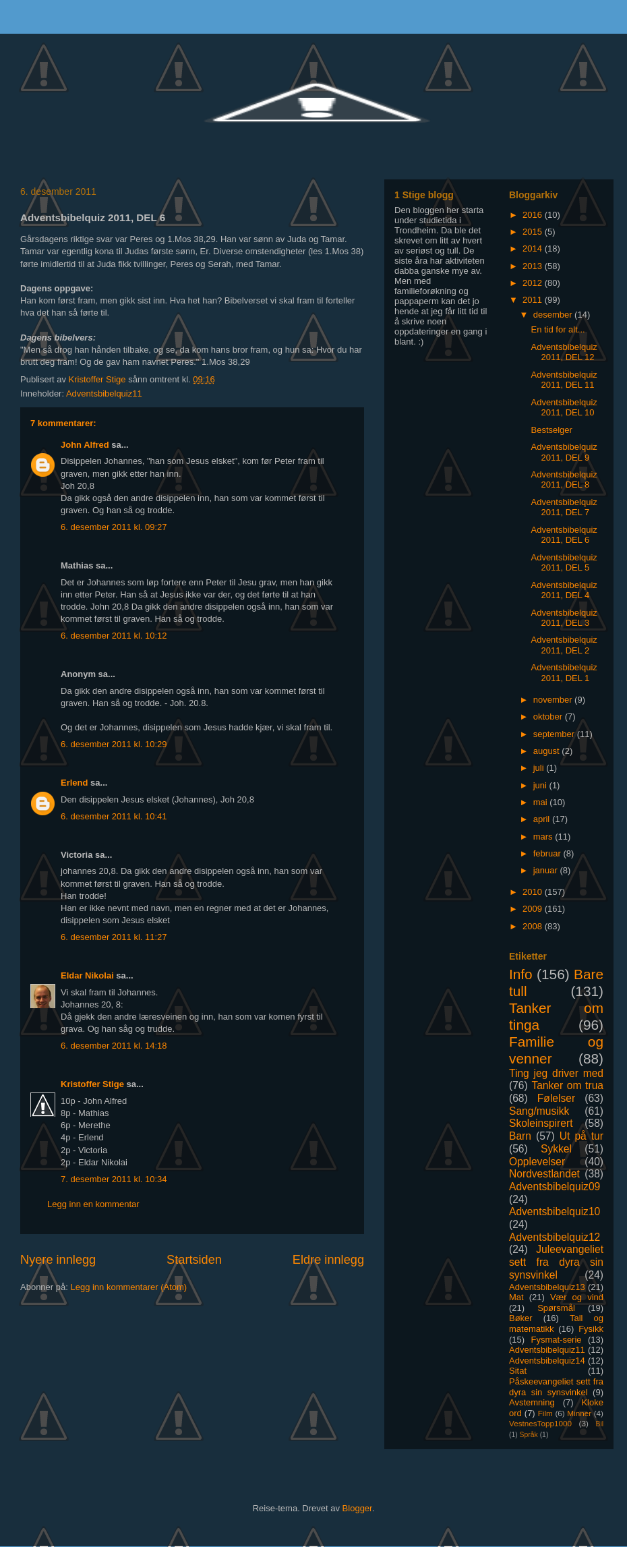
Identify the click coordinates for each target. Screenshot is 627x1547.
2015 (533, 232)
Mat (516, 1297)
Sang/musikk (539, 1111)
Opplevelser (537, 1161)
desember (553, 315)
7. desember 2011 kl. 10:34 (114, 1179)
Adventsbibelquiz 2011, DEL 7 (564, 507)
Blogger (357, 1508)
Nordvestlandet (544, 1173)
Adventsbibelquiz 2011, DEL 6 (564, 535)
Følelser (556, 1098)
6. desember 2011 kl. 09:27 (114, 527)
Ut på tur (581, 1136)
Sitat (518, 1371)
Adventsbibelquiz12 (554, 1237)
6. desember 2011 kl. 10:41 (114, 816)
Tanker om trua (567, 1085)
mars (544, 836)
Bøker (521, 1318)
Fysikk (590, 1329)
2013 (533, 266)
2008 (533, 926)
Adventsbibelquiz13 (547, 1287)
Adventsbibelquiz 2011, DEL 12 (564, 352)
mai (541, 802)
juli (540, 768)
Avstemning (532, 1402)
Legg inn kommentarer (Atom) (128, 1287)
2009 (533, 909)
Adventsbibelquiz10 (554, 1211)
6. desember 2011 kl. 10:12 (114, 636)
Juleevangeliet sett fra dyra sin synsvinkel (556, 1262)
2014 (533, 248)
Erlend (74, 783)
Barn (520, 1136)
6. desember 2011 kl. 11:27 (114, 937)
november (553, 700)
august (547, 751)
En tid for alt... (558, 329)
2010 (533, 892)
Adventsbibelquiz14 (547, 1360)
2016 (533, 215)
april (542, 819)
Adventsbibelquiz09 (554, 1186)
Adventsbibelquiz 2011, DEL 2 (564, 645)
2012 (533, 283)
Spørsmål (556, 1308)
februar (548, 853)
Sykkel (556, 1149)
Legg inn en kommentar (93, 1204)
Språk (529, 1434)
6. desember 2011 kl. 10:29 (114, 744)
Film (545, 1413)
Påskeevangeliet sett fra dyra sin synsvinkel (556, 1386)
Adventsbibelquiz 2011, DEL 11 (564, 380)
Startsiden (194, 1259)
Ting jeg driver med (556, 1073)
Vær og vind (576, 1297)
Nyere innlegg (58, 1259)
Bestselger (551, 430)
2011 (533, 300)
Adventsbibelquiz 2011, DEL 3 (564, 618)
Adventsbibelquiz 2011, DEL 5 (564, 562)
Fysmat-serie (556, 1340)
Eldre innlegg (328, 1259)
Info (521, 974)
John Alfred (85, 445)
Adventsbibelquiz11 (104, 393)
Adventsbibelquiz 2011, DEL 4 (564, 590)
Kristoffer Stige (99, 379)
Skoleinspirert (540, 1123)
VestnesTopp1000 (540, 1423)
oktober (549, 716)
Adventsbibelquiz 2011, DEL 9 (564, 452)
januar (546, 870)
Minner (579, 1413)
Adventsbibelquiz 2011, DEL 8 (564, 479)
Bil (599, 1424)
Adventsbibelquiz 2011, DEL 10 (564, 407)
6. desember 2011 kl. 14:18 (114, 1046)
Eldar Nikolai (87, 975)
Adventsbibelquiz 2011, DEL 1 (564, 672)
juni (541, 785)
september (555, 734)
